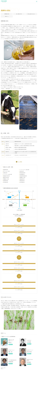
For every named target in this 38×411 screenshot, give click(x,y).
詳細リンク (10, 347)
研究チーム (6, 16)
